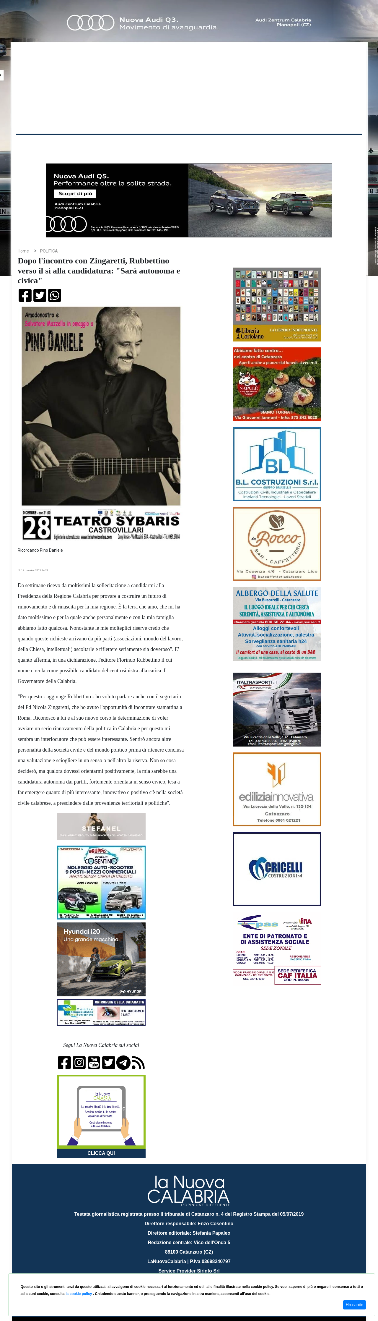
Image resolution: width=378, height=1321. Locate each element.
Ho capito (354, 1304)
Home (31, 143)
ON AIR (338, 145)
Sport (190, 144)
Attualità (142, 144)
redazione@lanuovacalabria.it (202, 1271)
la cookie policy (79, 1294)
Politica (100, 144)
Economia (167, 144)
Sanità (121, 144)
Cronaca (78, 144)
